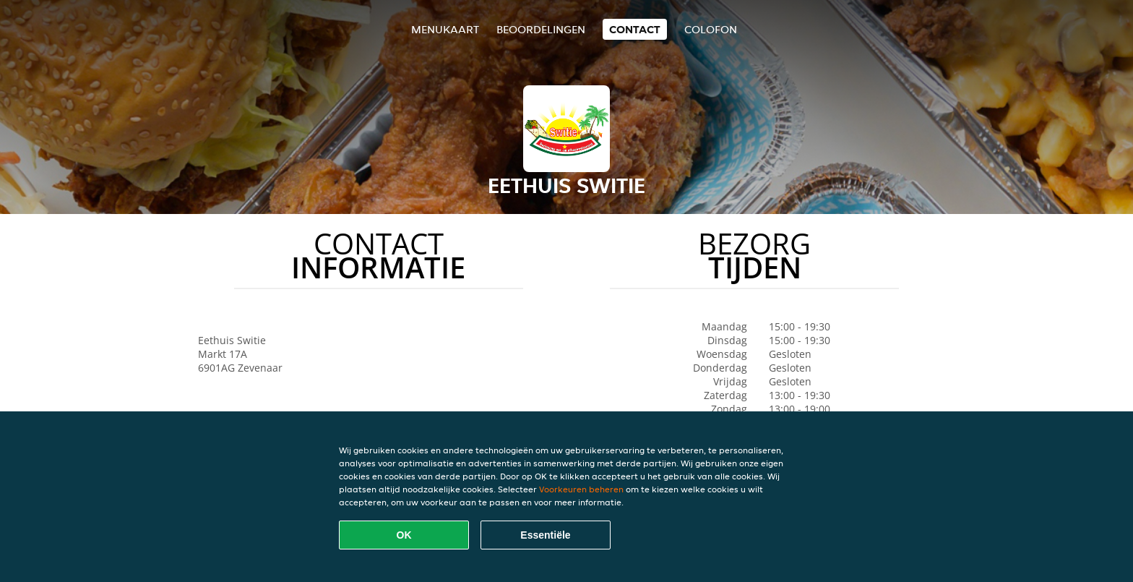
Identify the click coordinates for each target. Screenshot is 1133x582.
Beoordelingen (540, 29)
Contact (634, 29)
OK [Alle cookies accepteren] (404, 535)
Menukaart (445, 29)
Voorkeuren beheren (581, 489)
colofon (710, 29)
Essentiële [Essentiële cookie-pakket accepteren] (545, 535)
